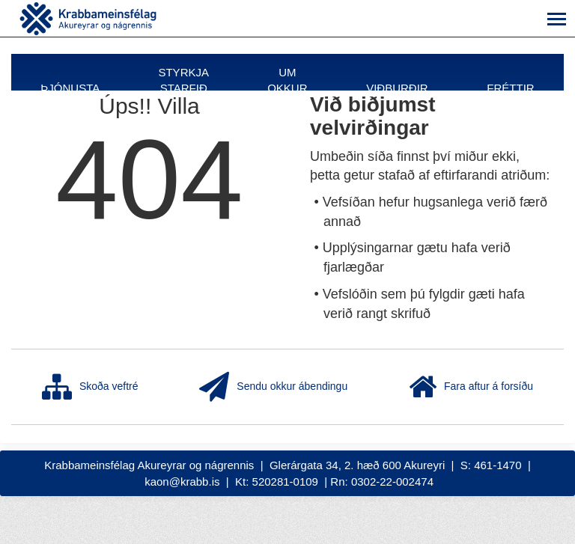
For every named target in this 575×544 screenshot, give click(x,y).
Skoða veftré (90, 387)
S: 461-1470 (491, 465)
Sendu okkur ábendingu (273, 387)
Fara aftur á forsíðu (471, 387)
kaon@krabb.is (181, 481)
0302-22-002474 (392, 481)
